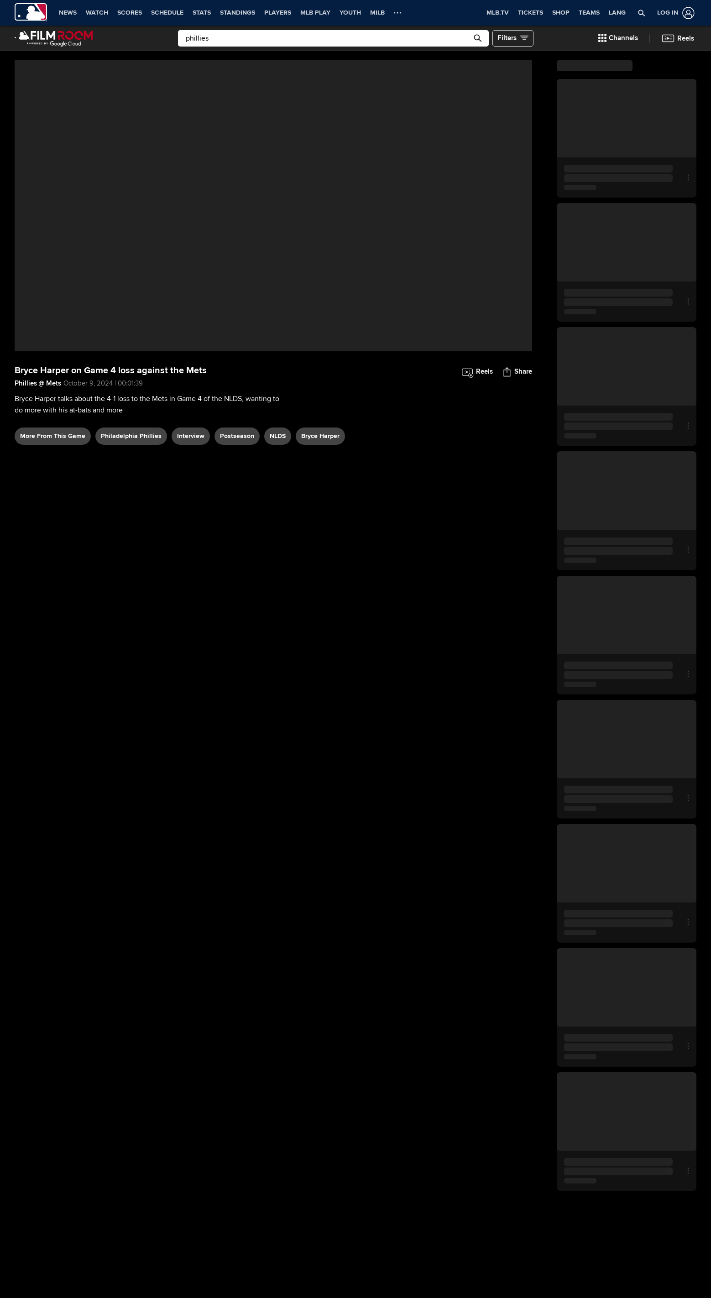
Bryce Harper (320, 436)
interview (190, 436)
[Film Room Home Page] (54, 38)
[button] (641, 13)
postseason (237, 436)
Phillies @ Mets (38, 383)
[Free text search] (333, 38)
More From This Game (52, 436)
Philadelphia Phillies (131, 436)
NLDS (278, 436)
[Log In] (674, 13)
